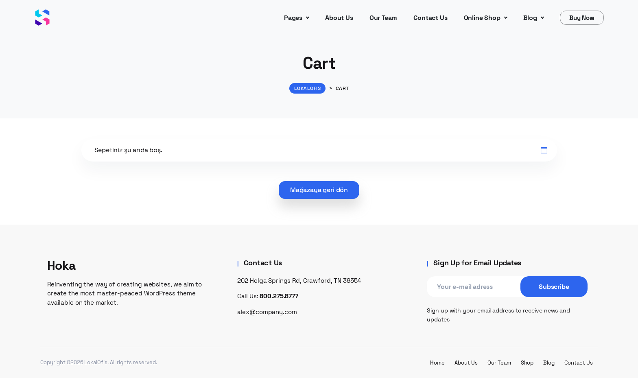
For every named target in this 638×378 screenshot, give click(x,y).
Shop (527, 362)
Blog (549, 362)
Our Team (499, 362)
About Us (466, 362)
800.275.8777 (279, 296)
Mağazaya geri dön (319, 190)
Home (437, 362)
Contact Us (578, 362)
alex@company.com (267, 312)
